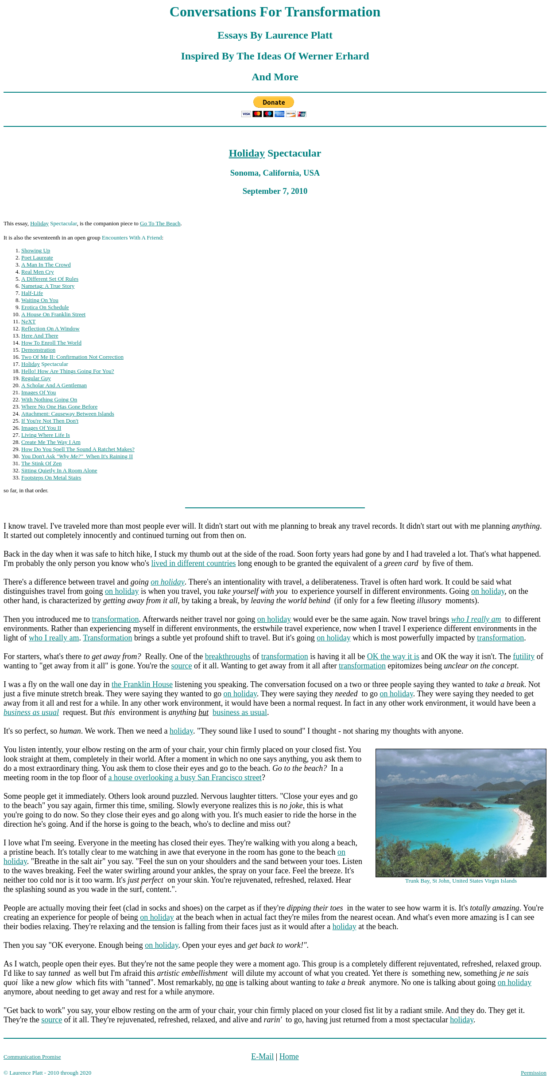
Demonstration (38, 349)
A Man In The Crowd (46, 264)
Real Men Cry (37, 271)
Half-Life (32, 293)
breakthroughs (228, 656)
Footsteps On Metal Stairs (51, 477)
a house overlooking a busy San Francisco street (184, 777)
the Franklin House (142, 684)
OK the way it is (393, 656)
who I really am (54, 637)
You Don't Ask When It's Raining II (77, 456)
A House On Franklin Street (53, 314)
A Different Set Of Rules (49, 278)
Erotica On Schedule (45, 307)
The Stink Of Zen (41, 463)
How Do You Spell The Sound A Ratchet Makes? (78, 449)
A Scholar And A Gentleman (54, 385)
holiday (181, 731)
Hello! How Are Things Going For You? (67, 371)
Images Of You (38, 392)
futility (524, 656)
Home (289, 1056)
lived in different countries (193, 563)
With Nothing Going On (49, 399)
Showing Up (35, 250)
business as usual (240, 712)
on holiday (168, 581)
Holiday (247, 153)
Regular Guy (36, 378)
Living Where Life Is (45, 435)
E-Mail (262, 1056)
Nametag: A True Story (47, 286)
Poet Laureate (37, 257)
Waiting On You (39, 300)
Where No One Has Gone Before (59, 406)
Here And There (39, 335)
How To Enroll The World (51, 342)
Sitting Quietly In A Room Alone (59, 470)
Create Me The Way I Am (51, 442)
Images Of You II (41, 427)
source (181, 665)
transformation (115, 619)
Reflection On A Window (50, 328)
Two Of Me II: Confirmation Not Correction (72, 356)
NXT (28, 321)
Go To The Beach (160, 223)
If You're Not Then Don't (49, 420)
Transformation (107, 637)
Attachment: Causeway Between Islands (67, 413)
